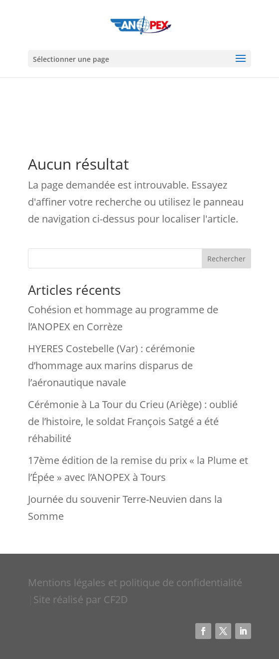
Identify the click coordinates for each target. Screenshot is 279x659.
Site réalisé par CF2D (80, 599)
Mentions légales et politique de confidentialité (135, 582)
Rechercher (226, 258)
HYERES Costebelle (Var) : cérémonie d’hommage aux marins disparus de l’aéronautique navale (111, 365)
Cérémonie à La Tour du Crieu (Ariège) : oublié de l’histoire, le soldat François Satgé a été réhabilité (133, 421)
